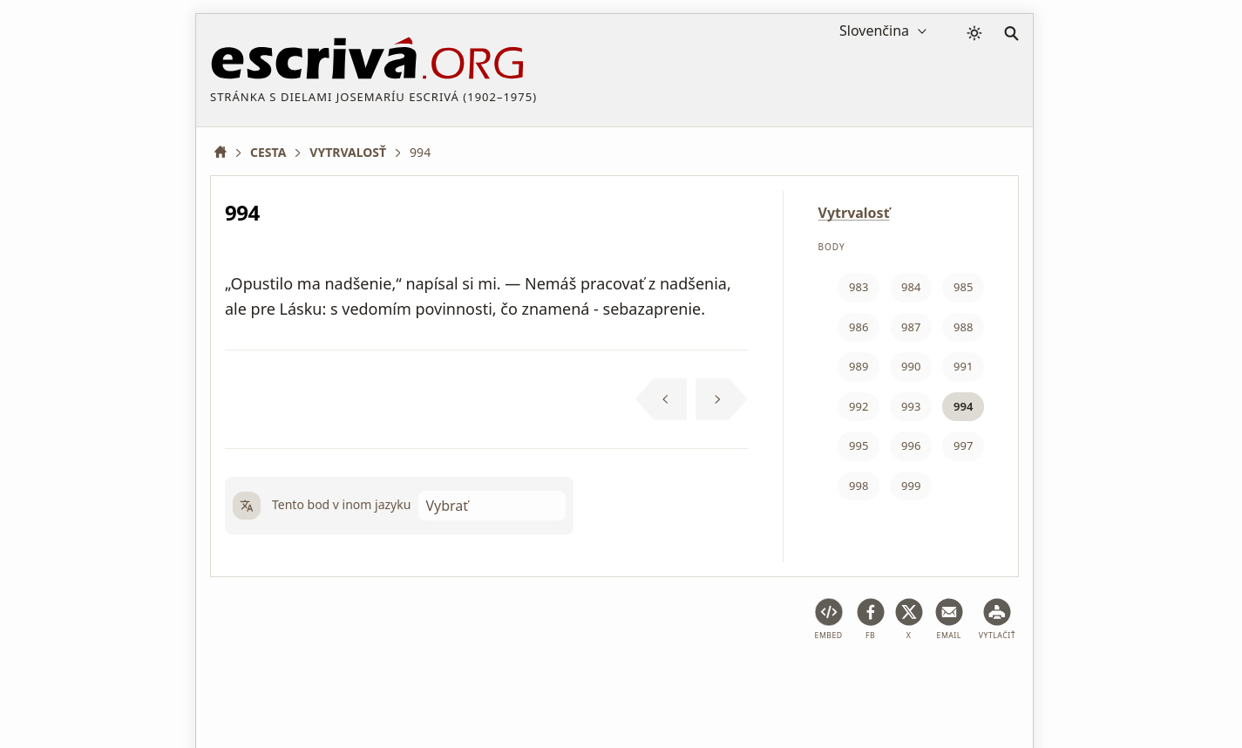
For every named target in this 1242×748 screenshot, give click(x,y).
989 (858, 366)
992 (858, 406)
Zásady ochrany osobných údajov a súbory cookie (568, 681)
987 (910, 327)
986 (858, 327)
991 (963, 366)
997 (963, 445)
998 (858, 485)
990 (910, 366)
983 (858, 287)
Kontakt (962, 681)
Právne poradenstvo (348, 681)
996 (910, 445)
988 (963, 327)
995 (858, 445)
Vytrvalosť (854, 212)
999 (910, 485)
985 (963, 287)
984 (910, 287)
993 (910, 406)
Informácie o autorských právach (824, 681)
